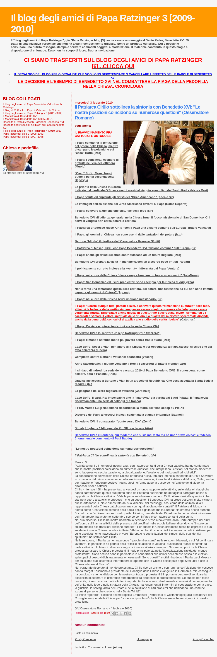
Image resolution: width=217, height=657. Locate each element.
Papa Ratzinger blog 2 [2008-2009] (23, 133)
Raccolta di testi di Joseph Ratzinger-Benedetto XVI (33, 121)
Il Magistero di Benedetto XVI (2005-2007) (28, 118)
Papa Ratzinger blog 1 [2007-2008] (23, 136)
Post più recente (85, 639)
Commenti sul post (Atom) (105, 647)
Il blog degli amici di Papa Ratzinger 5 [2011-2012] (32, 113)
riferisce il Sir (93, 489)
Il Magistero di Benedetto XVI (20, 115)
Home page (144, 639)
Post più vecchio (203, 639)
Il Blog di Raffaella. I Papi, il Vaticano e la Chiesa (31, 110)
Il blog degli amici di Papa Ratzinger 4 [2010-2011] (32, 130)
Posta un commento (86, 633)
